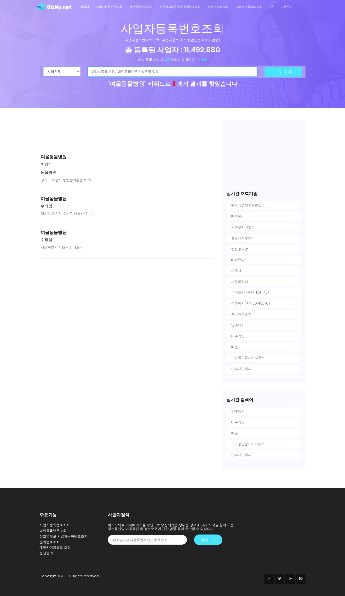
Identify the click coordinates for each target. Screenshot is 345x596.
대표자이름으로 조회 (249, 7)
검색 (284, 71)
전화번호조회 (50, 542)
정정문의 (46, 553)
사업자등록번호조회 (109, 7)
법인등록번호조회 (140, 7)
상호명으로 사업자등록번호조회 (180, 7)
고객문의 (286, 7)
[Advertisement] (127, 132)
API (272, 7)
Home (85, 7)
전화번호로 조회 (218, 7)
